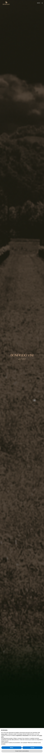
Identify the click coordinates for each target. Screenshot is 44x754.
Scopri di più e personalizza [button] (22, 751)
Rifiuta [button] (11, 747)
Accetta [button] (32, 747)
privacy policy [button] (4, 734)
